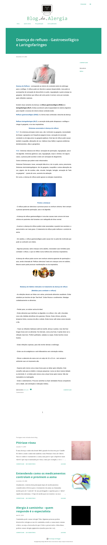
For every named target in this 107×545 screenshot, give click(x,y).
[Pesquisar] (83, 4)
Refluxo (81, 71)
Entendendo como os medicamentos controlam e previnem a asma (40, 475)
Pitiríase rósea (26, 443)
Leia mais (63, 464)
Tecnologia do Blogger (53, 538)
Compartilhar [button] (84, 62)
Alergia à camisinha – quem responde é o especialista (34, 509)
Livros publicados (51, 23)
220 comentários (30, 532)
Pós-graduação (38, 23)
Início (17, 23)
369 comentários (30, 464)
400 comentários (30, 498)
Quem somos (26, 23)
